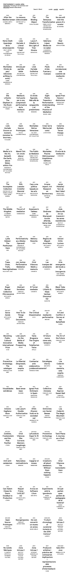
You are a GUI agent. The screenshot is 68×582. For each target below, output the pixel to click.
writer (22, 4)
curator (18, 4)
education (6, 7)
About (40, 9)
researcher (6, 6)
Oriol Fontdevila (8, 4)
